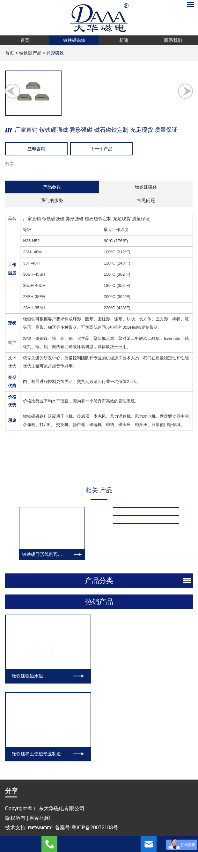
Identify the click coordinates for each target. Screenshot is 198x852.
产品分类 (99, 536)
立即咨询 (36, 148)
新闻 (123, 40)
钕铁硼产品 (30, 53)
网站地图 (40, 638)
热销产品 (99, 557)
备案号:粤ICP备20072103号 (86, 647)
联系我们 (173, 40)
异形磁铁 (55, 53)
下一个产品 (101, 148)
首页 (24, 40)
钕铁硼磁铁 (74, 40)
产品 (99, 490)
